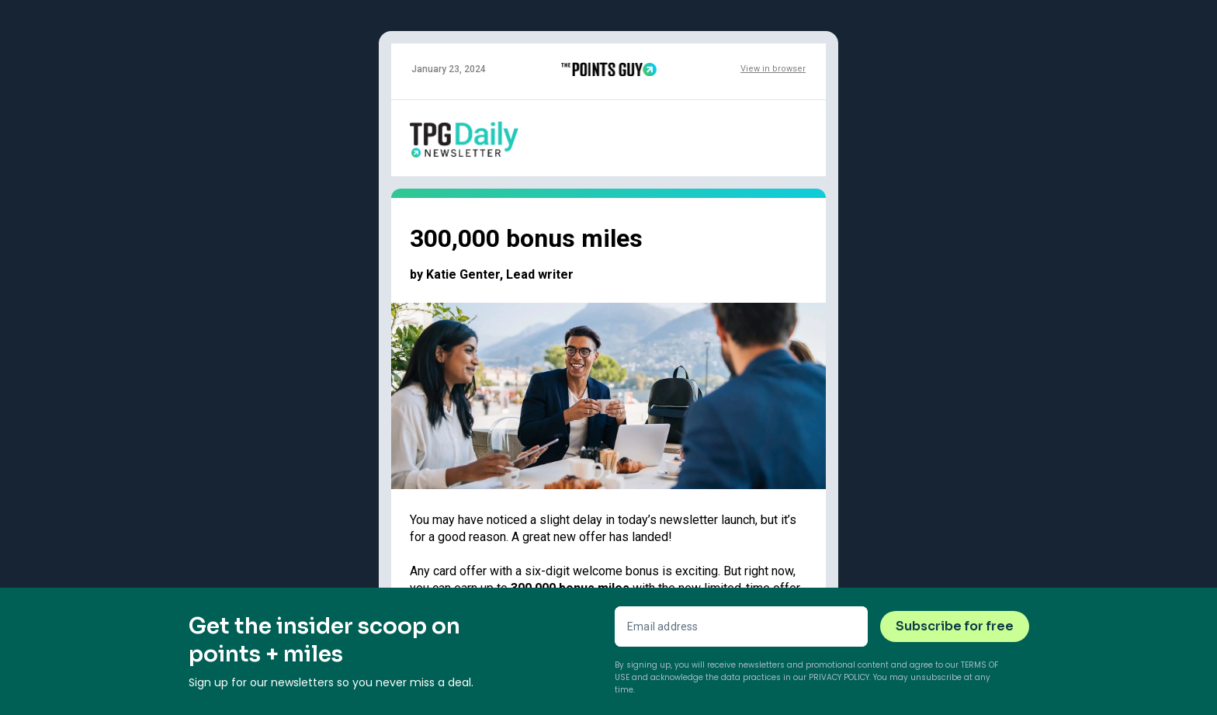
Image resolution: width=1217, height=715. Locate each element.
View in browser (773, 69)
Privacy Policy (839, 677)
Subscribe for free (955, 626)
